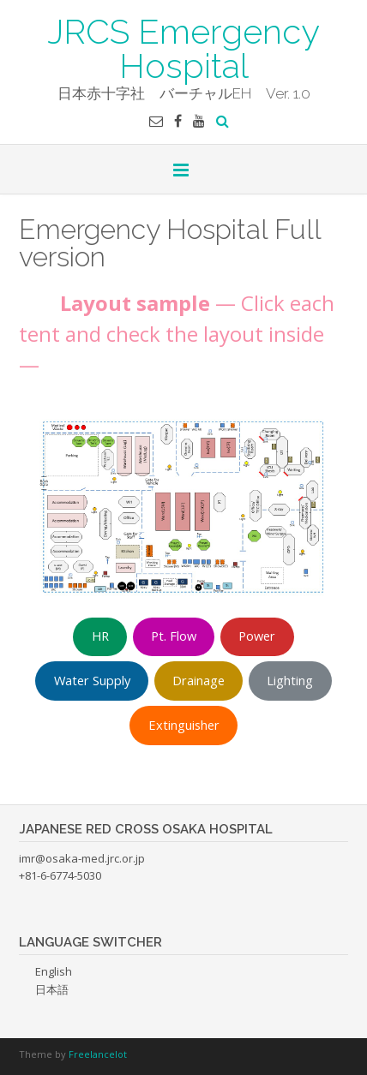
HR (100, 635)
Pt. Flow (173, 635)
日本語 (52, 989)
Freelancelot (98, 1054)
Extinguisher (184, 724)
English (53, 971)
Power (256, 635)
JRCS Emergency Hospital (183, 47)
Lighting (290, 680)
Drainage (198, 680)
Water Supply (92, 680)
